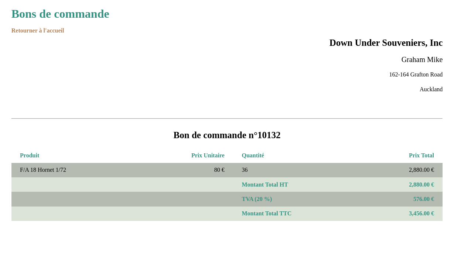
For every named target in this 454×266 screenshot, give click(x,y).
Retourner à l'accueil (37, 30)
